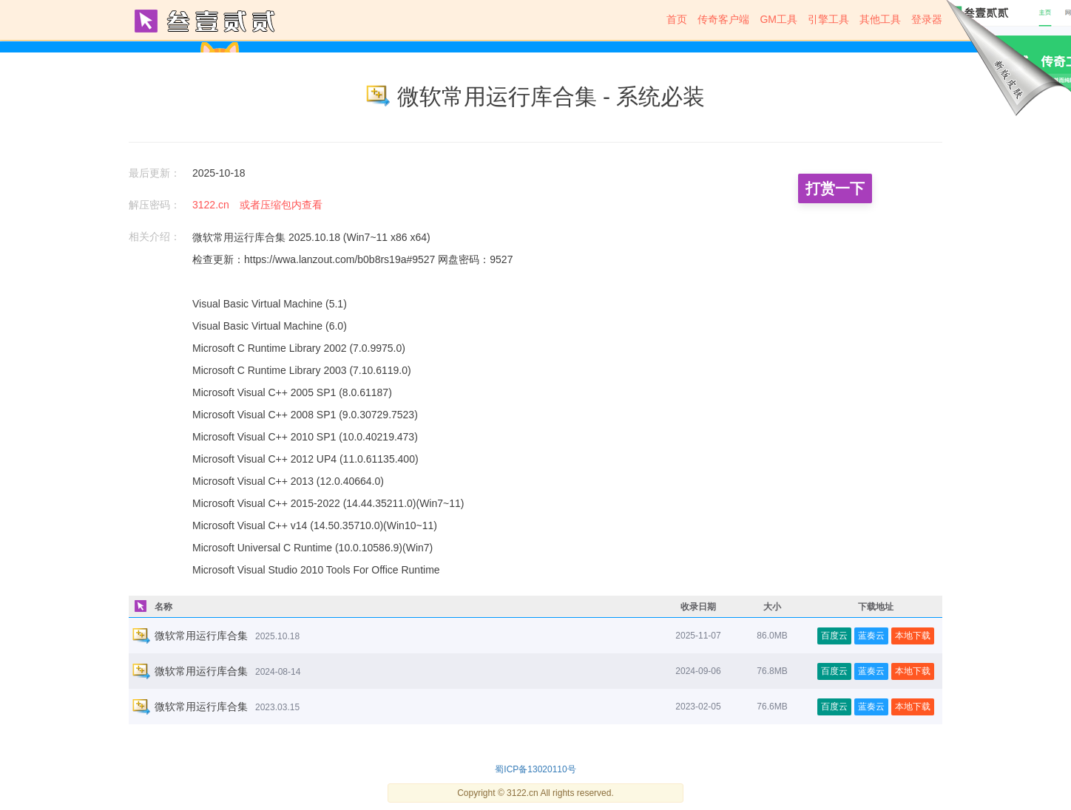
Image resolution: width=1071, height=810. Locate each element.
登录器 (926, 19)
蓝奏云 (871, 635)
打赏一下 (835, 188)
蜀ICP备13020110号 (535, 769)
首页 (676, 19)
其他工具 (880, 19)
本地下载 (912, 635)
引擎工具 (828, 19)
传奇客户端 (723, 19)
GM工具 (778, 19)
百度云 (834, 635)
